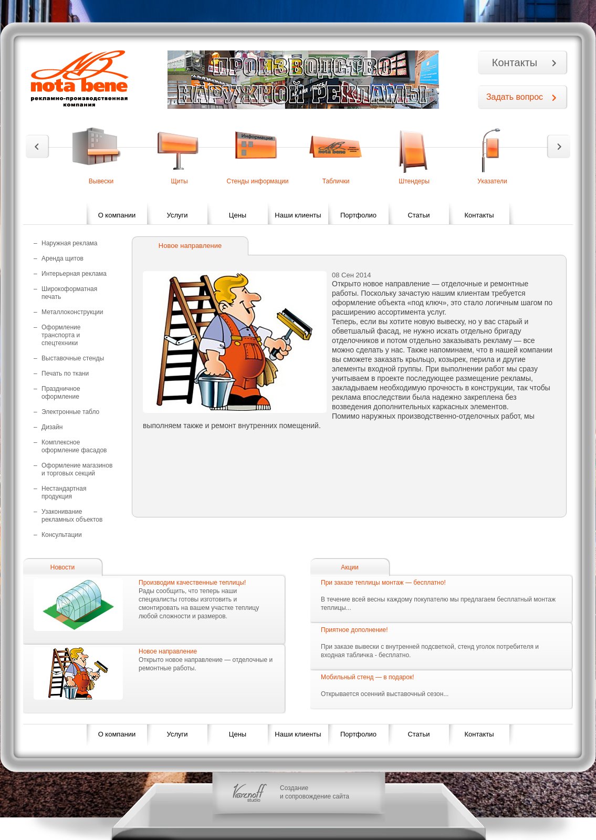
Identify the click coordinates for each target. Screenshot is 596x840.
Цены (237, 215)
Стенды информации (257, 181)
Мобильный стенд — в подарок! (367, 677)
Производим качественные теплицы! (192, 582)
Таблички (336, 181)
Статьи (418, 215)
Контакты (514, 62)
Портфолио (358, 215)
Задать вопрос (514, 96)
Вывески (101, 181)
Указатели (492, 181)
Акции (350, 567)
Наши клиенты (298, 215)
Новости (62, 567)
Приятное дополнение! (354, 630)
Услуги (177, 215)
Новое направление (168, 651)
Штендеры (414, 181)
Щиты (179, 181)
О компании (117, 215)
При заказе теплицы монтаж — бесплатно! (383, 582)
